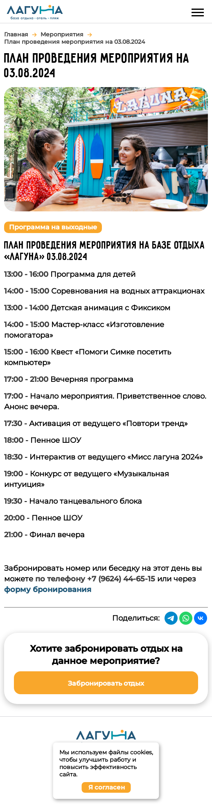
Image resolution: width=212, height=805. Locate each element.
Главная (16, 34)
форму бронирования (47, 589)
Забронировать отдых (106, 683)
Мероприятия (62, 34)
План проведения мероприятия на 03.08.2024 (74, 41)
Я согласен (106, 787)
